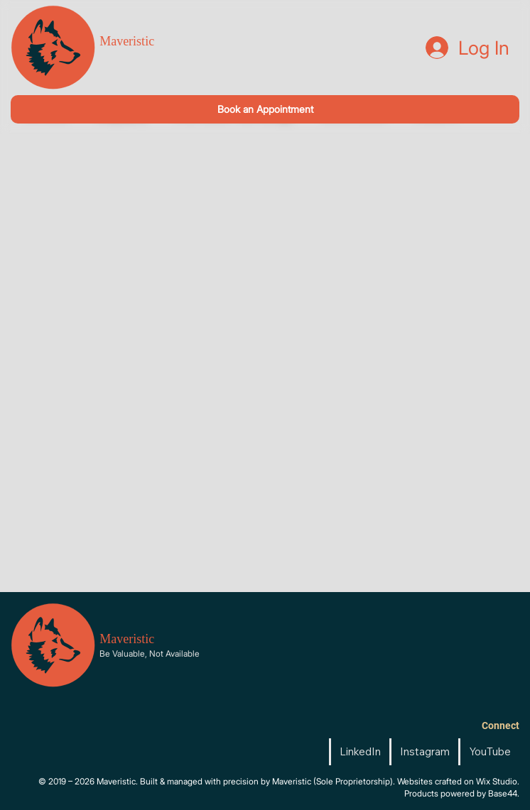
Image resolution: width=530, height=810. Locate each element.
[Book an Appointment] (265, 109)
